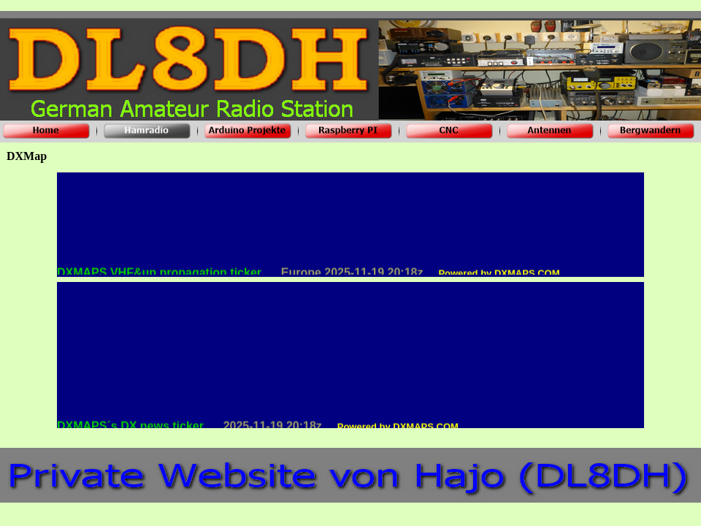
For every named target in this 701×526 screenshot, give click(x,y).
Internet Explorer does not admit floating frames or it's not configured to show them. (350, 225)
